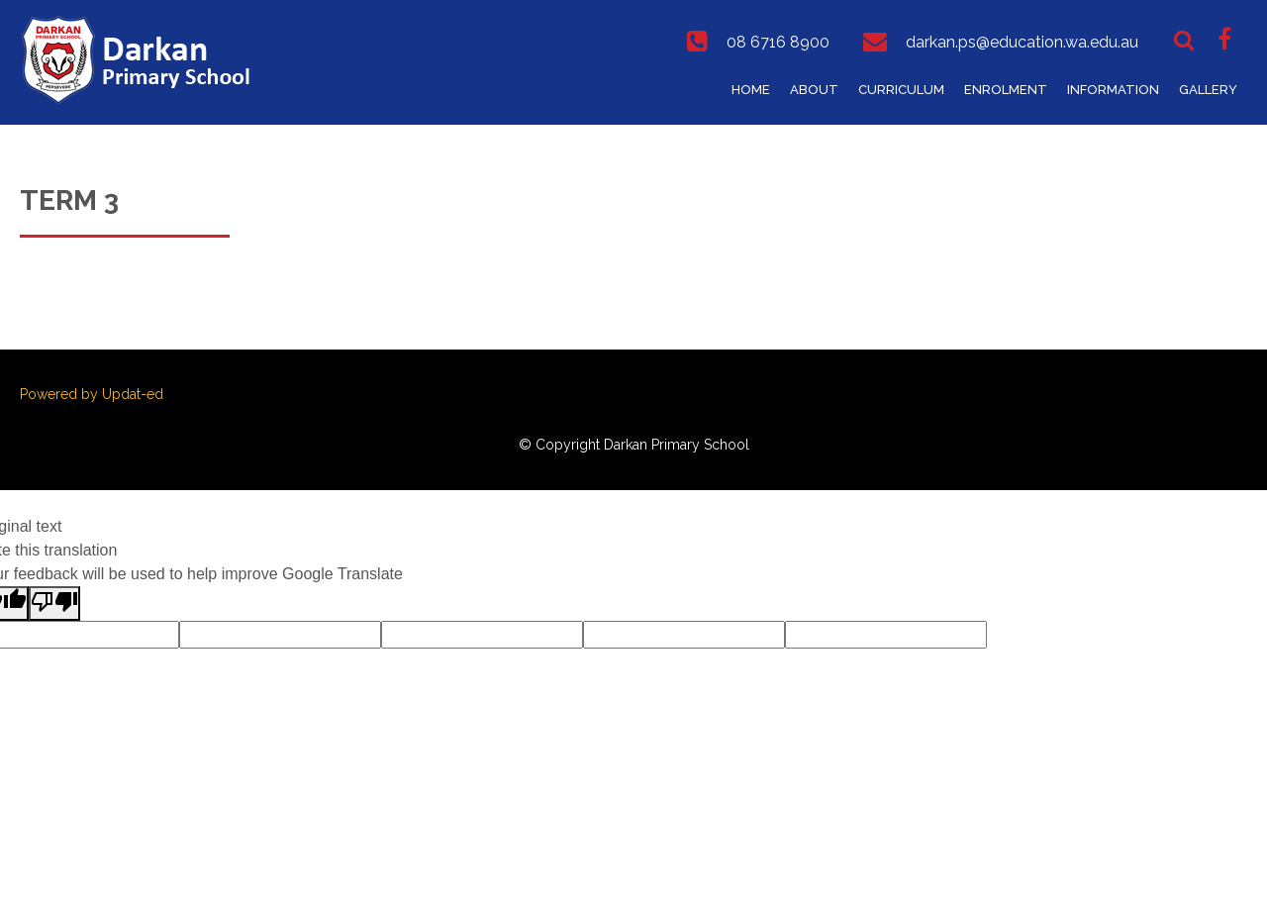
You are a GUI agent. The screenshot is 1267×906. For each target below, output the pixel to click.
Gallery (1208, 89)
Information (1113, 89)
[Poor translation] (54, 603)
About (814, 89)
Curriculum (901, 89)
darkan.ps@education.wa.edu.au (1022, 42)
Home (750, 89)
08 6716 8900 (778, 42)
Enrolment (1005, 89)
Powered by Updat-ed (91, 394)
